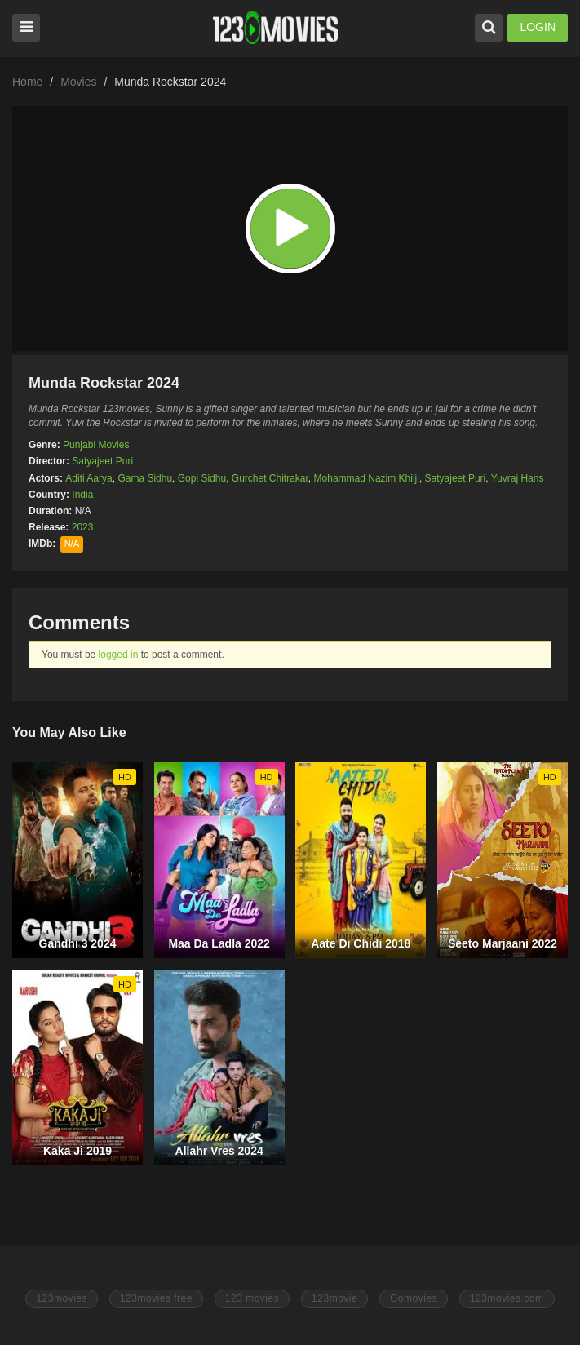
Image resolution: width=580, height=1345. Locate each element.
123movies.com (507, 1298)
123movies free (156, 1298)
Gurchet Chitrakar (270, 478)
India (82, 494)
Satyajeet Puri (102, 461)
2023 (83, 527)
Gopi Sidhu (202, 478)
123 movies (252, 1298)
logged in (119, 654)
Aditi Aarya (88, 478)
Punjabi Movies (96, 445)
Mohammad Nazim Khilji (366, 478)
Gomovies (413, 1298)
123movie (334, 1298)
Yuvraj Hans (517, 478)
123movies (61, 1298)
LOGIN (538, 26)
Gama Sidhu (144, 478)
